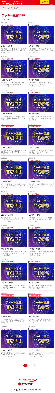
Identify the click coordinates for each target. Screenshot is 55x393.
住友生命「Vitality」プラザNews (12, 3)
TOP (3, 8)
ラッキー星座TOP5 (7, 25)
